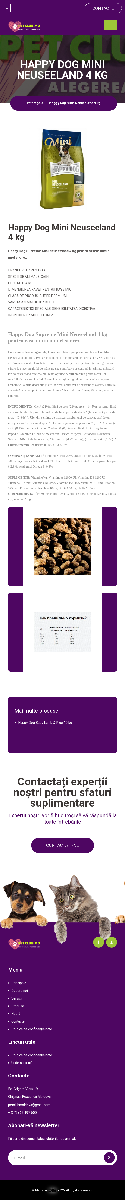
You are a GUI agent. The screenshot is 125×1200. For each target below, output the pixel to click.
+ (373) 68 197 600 (22, 1113)
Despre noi (19, 991)
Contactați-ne (62, 845)
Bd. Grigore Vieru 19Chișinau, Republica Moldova (29, 1093)
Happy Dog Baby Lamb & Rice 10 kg (45, 723)
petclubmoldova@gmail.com (29, 1105)
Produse (17, 1006)
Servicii (16, 998)
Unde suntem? (22, 1063)
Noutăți (16, 1014)
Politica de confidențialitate (31, 1029)
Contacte (103, 8)
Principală (35, 103)
